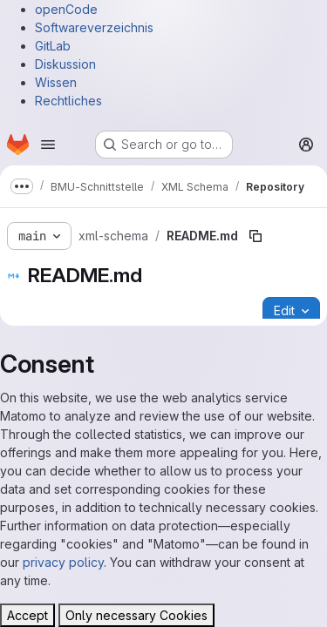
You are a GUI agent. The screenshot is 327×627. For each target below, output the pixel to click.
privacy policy (63, 562)
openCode (66, 9)
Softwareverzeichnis (94, 27)
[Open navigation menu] (48, 144)
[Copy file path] (255, 236)
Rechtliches (68, 100)
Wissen (56, 82)
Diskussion (65, 64)
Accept (27, 615)
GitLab (53, 45)
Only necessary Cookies (136, 615)
